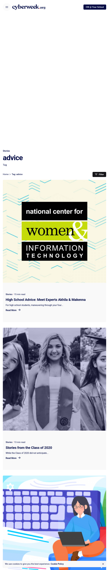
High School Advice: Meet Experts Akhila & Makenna (46, 300)
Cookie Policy (57, 564)
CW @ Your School (95, 7)
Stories (6, 151)
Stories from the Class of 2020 (29, 448)
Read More (13, 310)
